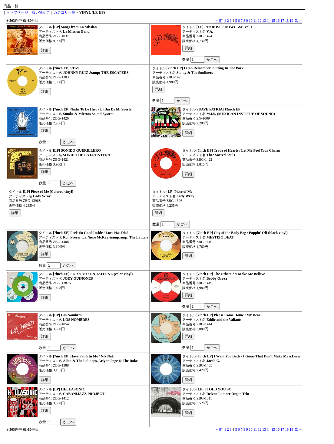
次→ (298, 20)
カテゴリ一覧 (64, 12)
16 (277, 20)
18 (287, 20)
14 (268, 20)
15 (273, 20)
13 (264, 20)
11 (255, 20)
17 (282, 20)
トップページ (17, 12)
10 (251, 20)
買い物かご (41, 12)
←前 (219, 20)
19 (291, 20)
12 (259, 20)
